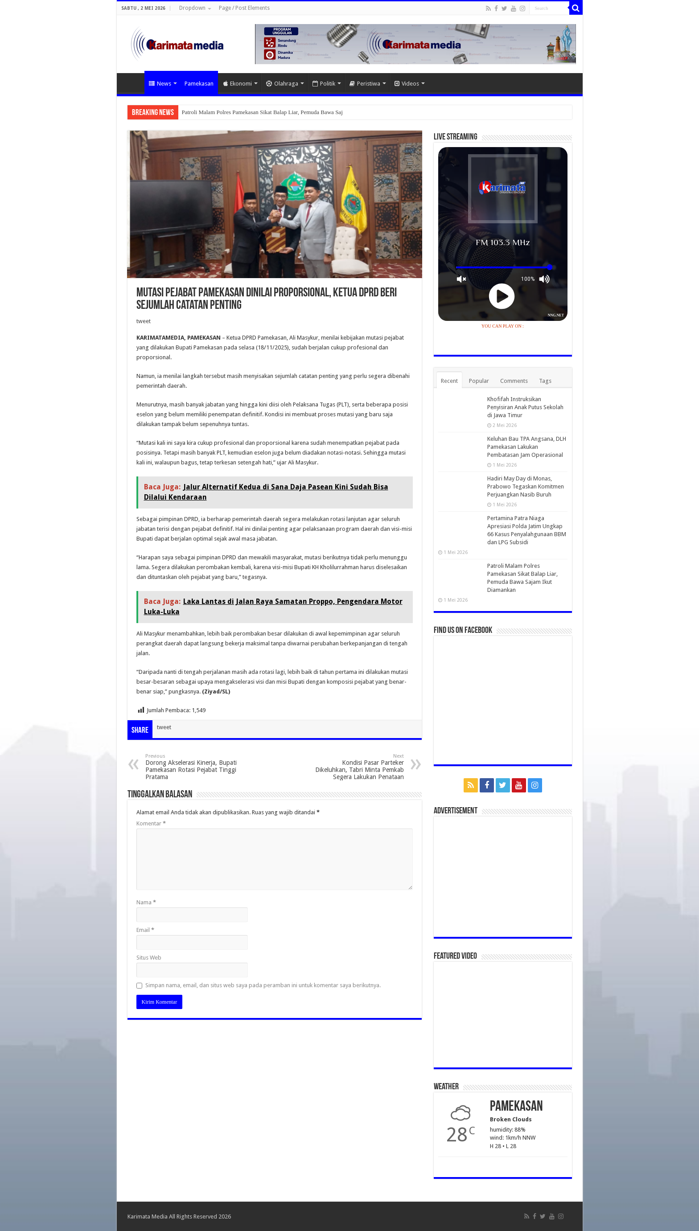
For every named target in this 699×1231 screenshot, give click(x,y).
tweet (143, 321)
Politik (323, 83)
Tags (545, 381)
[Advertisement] (503, 876)
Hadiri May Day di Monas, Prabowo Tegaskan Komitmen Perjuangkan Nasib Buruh (525, 486)
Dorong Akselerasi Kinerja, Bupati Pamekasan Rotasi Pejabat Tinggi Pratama (191, 766)
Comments (514, 381)
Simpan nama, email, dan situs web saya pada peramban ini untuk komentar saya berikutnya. (263, 985)
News (160, 83)
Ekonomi (237, 83)
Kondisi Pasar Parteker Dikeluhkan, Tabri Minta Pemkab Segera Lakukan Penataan (358, 766)
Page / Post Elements (244, 8)
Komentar (151, 823)
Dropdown (192, 8)
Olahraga (282, 83)
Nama (146, 902)
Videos (407, 83)
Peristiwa (365, 83)
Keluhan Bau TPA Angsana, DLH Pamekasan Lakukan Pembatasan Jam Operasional (526, 446)
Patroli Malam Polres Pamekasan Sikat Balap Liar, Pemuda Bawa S (260, 112)
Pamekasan (199, 83)
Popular (479, 381)
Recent (449, 381)
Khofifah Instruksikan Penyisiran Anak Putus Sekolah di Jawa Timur (525, 407)
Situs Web (148, 957)
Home (132, 82)
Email (145, 930)
